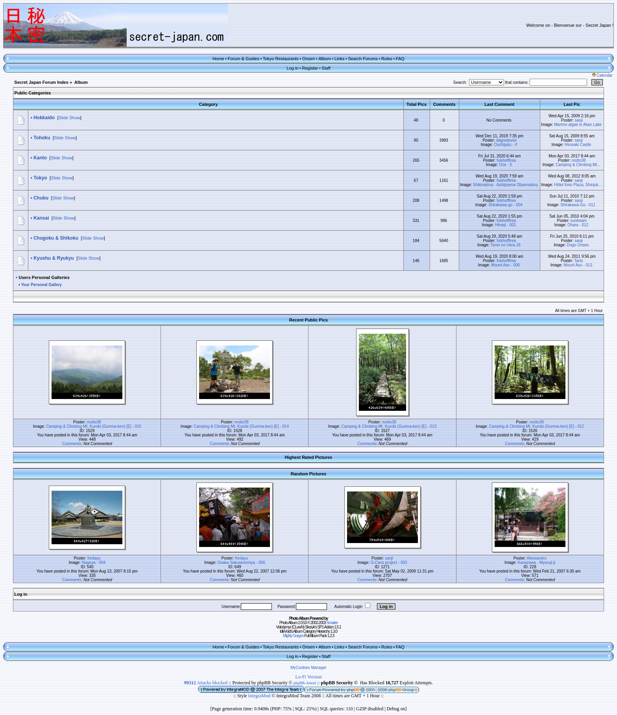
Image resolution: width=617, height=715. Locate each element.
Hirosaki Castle (578, 144)
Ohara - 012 (577, 225)
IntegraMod (260, 695)
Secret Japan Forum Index (41, 82)
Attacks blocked (205, 682)
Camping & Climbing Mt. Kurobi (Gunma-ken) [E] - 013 (388, 426)
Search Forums (362, 58)
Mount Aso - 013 (577, 265)
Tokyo (40, 178)
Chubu (40, 198)
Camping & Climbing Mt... (578, 165)
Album (324, 58)
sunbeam (579, 220)
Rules (386, 58)
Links (339, 58)
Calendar (602, 75)
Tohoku (41, 137)
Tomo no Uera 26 (505, 245)
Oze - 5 (505, 165)
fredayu (93, 558)
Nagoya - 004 (93, 562)
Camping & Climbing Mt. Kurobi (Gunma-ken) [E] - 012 (536, 426)
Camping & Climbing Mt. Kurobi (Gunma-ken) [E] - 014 (241, 426)
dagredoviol (506, 140)
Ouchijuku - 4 (505, 144)
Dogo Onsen (578, 245)
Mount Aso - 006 (505, 265)
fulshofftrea (506, 160)
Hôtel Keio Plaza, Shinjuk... (578, 185)
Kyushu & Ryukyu (53, 258)
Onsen (308, 58)
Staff (325, 68)
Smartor (332, 623)
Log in (292, 68)
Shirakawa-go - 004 (505, 205)
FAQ (400, 58)
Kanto (40, 158)
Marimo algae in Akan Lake (578, 124)
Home (218, 58)
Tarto (578, 261)
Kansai (41, 218)
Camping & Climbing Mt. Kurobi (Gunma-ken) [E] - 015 (93, 426)
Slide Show (69, 117)
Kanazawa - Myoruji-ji (536, 562)
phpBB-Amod (305, 683)
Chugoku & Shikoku (55, 238)
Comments (71, 444)
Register (310, 68)
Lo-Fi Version (309, 677)
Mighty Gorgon (293, 636)
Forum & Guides (243, 58)
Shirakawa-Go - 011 (577, 205)
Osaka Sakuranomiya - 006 (241, 562)
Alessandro (537, 558)
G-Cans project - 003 (389, 562)
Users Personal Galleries (44, 277)
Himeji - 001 (505, 225)
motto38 (578, 160)
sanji (579, 120)
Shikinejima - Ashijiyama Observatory (505, 185)
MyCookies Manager (308, 667)
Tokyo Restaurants (281, 58)
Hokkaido (44, 117)
